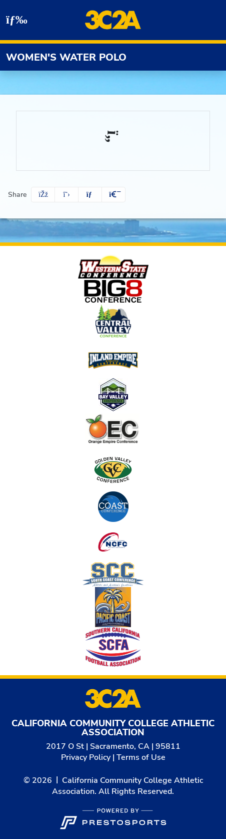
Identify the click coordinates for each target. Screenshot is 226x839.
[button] (114, 194)
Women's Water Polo (66, 57)
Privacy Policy (85, 757)
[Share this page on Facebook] (43, 194)
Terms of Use (141, 757)
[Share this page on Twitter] (66, 194)
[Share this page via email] (90, 194)
